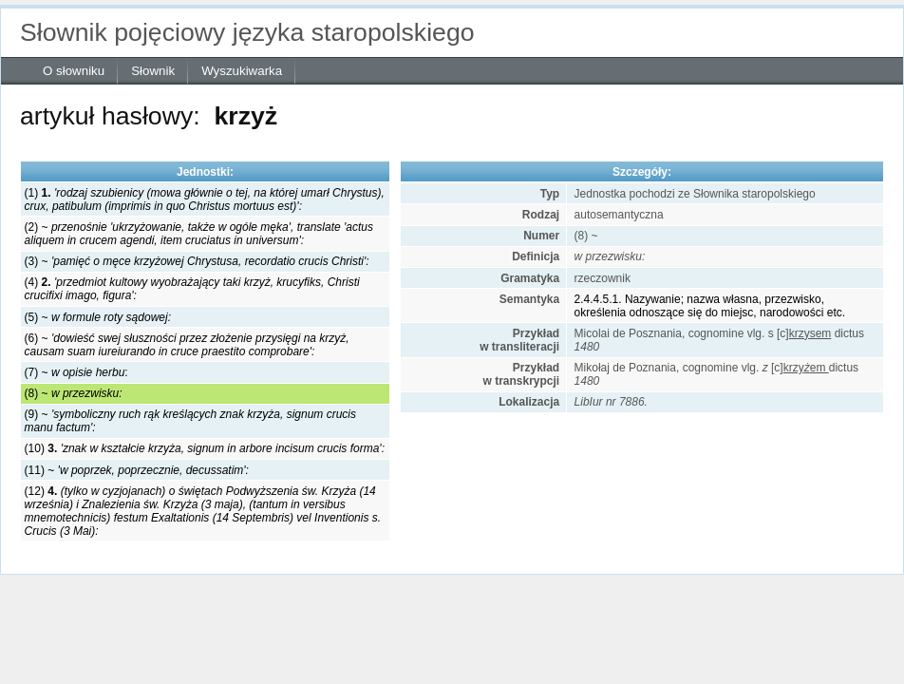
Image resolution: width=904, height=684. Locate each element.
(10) (205, 448)
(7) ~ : (76, 372)
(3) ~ (197, 261)
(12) (203, 511)
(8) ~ (73, 393)
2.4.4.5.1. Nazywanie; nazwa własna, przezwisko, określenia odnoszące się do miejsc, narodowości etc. (709, 306)
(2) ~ (199, 233)
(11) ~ (137, 470)
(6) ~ (187, 345)
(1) (205, 199)
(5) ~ (98, 317)
